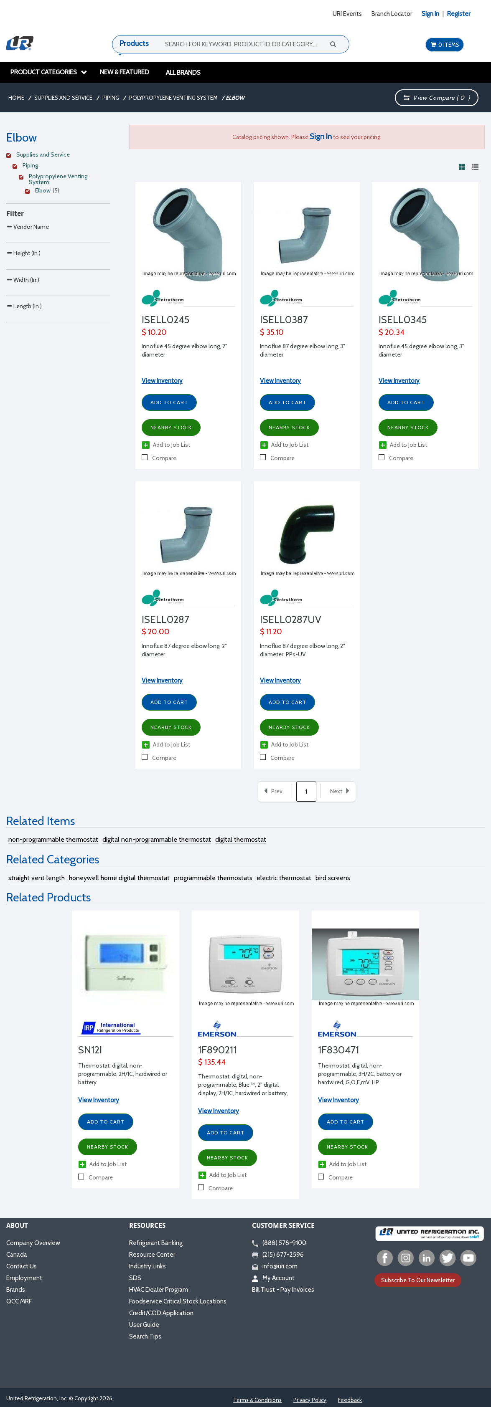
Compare (159, 458)
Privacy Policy (309, 1400)
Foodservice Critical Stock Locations (177, 1301)
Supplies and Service (63, 97)
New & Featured (124, 72)
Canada (16, 1254)
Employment (24, 1278)
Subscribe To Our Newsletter (418, 1280)
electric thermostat (284, 878)
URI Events (347, 14)
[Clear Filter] (57, 155)
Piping (110, 97)
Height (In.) (23, 270)
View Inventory (162, 381)
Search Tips (145, 1336)
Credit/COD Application (161, 1313)
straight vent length (36, 878)
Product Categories (48, 72)
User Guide (144, 1325)
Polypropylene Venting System (173, 97)
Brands (15, 1289)
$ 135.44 (212, 1062)
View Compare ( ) (436, 97)
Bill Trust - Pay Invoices (283, 1289)
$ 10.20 (154, 332)
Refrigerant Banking (156, 1243)
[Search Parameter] (58, 245)
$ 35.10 (272, 332)
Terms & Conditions (257, 1400)
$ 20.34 (392, 332)
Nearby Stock (171, 427)
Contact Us (21, 1266)
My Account (273, 1278)
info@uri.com (275, 1266)
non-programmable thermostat (53, 839)
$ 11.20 (271, 631)
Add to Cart (169, 402)
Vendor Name (27, 226)
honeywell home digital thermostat (119, 878)
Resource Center (152, 1254)
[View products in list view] (475, 167)
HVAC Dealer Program (158, 1289)
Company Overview (33, 1243)
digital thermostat (240, 839)
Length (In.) (24, 358)
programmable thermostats (213, 878)
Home (16, 97)
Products (134, 43)
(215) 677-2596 (278, 1254)
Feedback (350, 1400)
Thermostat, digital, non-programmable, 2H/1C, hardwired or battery (122, 1074)
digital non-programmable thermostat (156, 839)
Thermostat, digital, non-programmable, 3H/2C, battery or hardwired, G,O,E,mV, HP (360, 1074)
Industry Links (147, 1266)
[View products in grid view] (462, 167)
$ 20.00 (156, 631)
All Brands (183, 72)
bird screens (332, 878)
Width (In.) (22, 314)
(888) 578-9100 (279, 1243)
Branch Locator (391, 14)
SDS (135, 1278)
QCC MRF (19, 1301)
